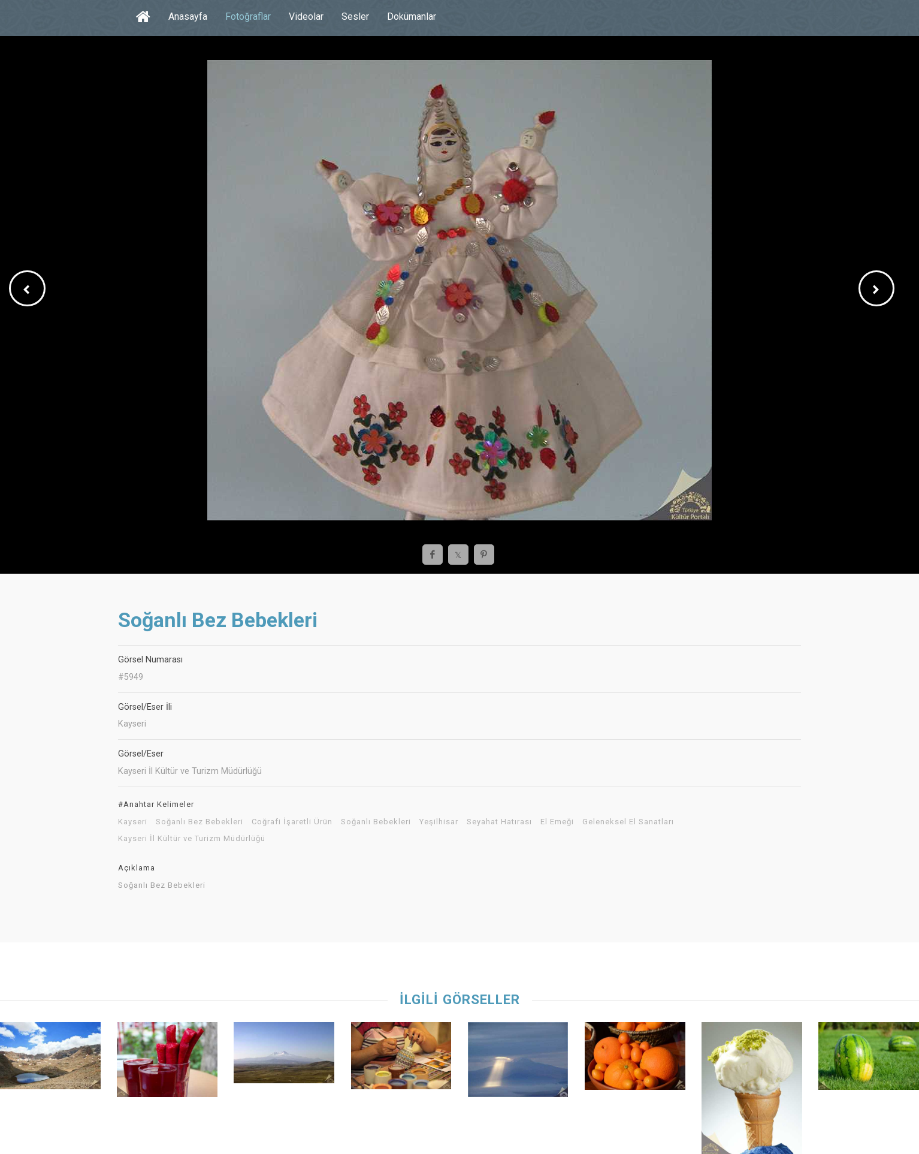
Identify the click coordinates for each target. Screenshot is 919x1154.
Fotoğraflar (248, 16)
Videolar (306, 16)
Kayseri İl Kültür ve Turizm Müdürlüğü (191, 838)
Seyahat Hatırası (499, 822)
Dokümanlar (411, 16)
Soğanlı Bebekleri (376, 822)
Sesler (355, 16)
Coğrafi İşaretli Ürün (292, 822)
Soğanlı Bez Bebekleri (199, 822)
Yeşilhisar (438, 822)
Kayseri (132, 822)
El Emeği (557, 822)
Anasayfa (187, 16)
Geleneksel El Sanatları (628, 822)
